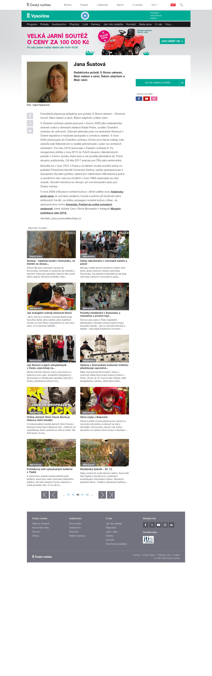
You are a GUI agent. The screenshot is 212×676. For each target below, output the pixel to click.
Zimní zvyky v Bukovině (94, 417)
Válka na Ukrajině (40, 523)
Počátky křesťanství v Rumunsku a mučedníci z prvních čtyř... (100, 314)
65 (73, 494)
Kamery (153, 18)
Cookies (136, 555)
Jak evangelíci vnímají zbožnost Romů (49, 312)
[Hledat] (181, 5)
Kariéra (109, 536)
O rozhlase (138, 5)
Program (84, 5)
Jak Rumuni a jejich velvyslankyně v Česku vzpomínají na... (47, 366)
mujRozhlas (102, 5)
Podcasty (74, 531)
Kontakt (131, 24)
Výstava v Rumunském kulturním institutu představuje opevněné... (104, 366)
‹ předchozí (53, 495)
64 (68, 494)
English (176, 555)
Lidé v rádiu (112, 531)
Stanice (120, 5)
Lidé (85, 24)
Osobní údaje (149, 555)
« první (45, 495)
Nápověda (111, 527)
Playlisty (74, 24)
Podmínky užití (163, 555)
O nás (158, 24)
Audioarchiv (156, 16)
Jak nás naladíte (113, 24)
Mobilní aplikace (77, 536)
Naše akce (145, 24)
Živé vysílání (75, 523)
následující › (102, 495)
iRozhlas (68, 5)
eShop (35, 536)
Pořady (44, 24)
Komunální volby (40, 527)
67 (82, 494)
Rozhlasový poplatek (116, 544)
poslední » (111, 495)
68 (87, 494)
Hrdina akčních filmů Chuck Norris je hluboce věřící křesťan (48, 418)
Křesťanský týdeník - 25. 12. (96, 469)
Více (169, 24)
